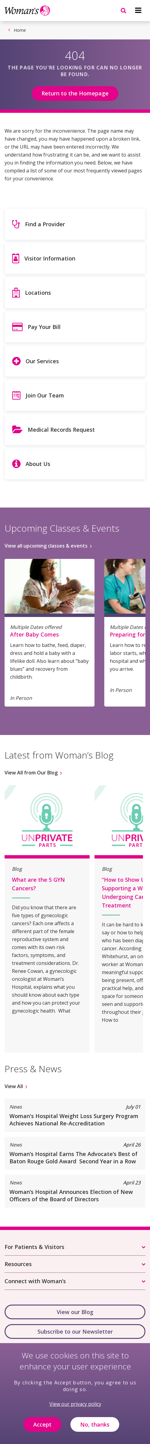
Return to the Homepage (75, 93)
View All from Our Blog (31, 772)
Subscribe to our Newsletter (75, 1331)
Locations (38, 292)
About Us (38, 463)
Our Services (42, 361)
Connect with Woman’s (35, 1281)
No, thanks (94, 1428)
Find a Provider (45, 224)
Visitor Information (49, 258)
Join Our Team (45, 395)
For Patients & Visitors (34, 1246)
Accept (42, 1428)
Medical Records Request (61, 429)
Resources (18, 1264)
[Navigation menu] (138, 10)
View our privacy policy (75, 1408)
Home (20, 30)
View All (14, 1086)
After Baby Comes (34, 634)
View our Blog (75, 1312)
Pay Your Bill (44, 327)
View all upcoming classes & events (46, 545)
